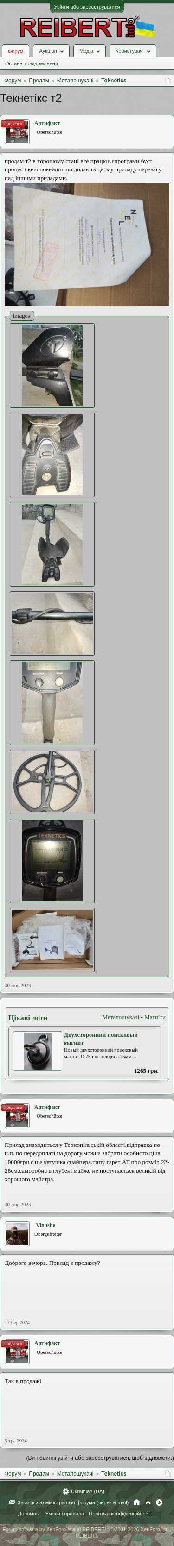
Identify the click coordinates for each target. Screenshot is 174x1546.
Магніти (155, 1017)
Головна (136, 1502)
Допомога (29, 1513)
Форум (15, 51)
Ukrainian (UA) (87, 1491)
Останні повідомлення (31, 63)
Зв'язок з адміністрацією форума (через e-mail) (73, 1502)
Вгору (148, 1502)
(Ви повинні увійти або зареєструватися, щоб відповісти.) (100, 1458)
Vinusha (45, 1225)
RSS (159, 1502)
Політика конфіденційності (120, 1513)
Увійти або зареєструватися (87, 7)
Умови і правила (64, 1513)
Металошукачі (120, 1017)
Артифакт (47, 123)
